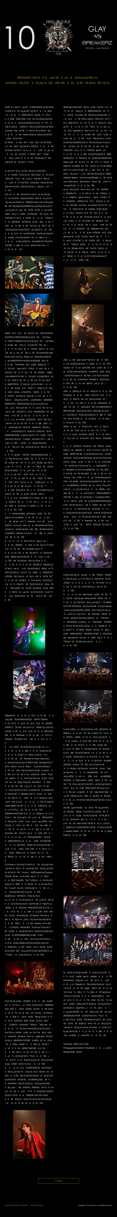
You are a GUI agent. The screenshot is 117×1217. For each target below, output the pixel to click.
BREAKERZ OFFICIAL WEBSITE (16, 1205)
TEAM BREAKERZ (36, 1205)
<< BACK (58, 1181)
